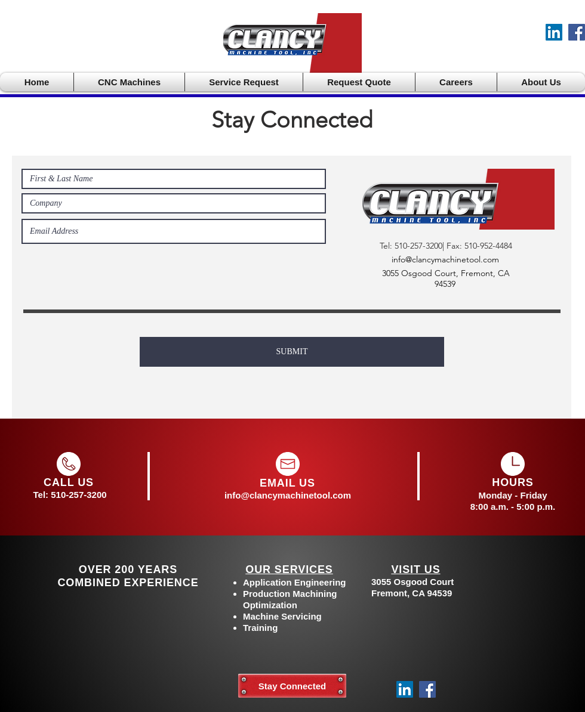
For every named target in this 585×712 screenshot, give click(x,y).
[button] (129, 82)
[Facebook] (576, 32)
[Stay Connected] (292, 686)
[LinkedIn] (554, 32)
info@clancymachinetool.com (445, 259)
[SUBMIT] (292, 352)
